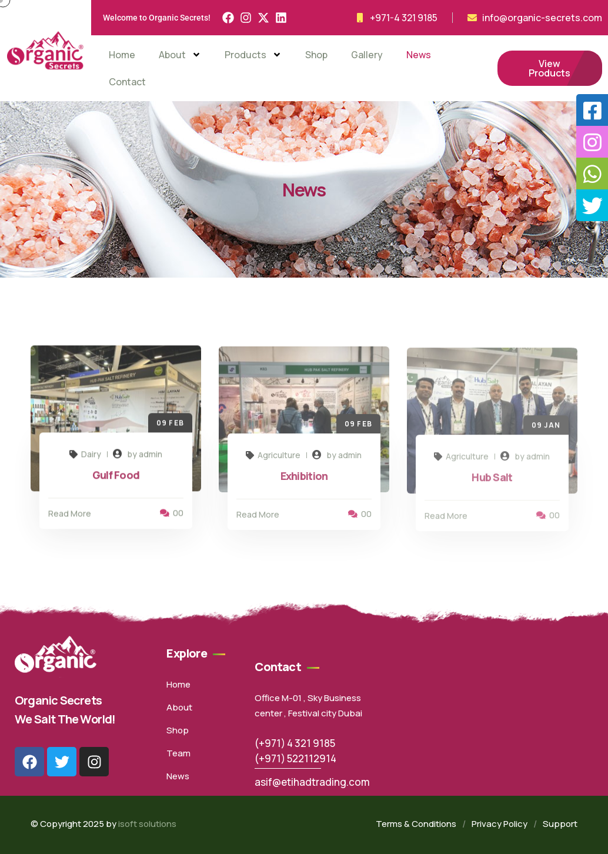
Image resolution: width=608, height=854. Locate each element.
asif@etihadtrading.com (312, 782)
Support (560, 824)
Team (178, 753)
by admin (145, 456)
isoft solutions (147, 824)
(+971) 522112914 (295, 758)
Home (122, 54)
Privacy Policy (499, 824)
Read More (69, 516)
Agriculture (273, 458)
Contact (127, 81)
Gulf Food (116, 478)
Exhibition (304, 479)
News (418, 54)
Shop (316, 54)
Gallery (367, 54)
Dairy (85, 456)
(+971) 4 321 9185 (295, 743)
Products (253, 54)
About (180, 54)
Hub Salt (492, 482)
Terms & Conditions (416, 824)
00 (171, 515)
